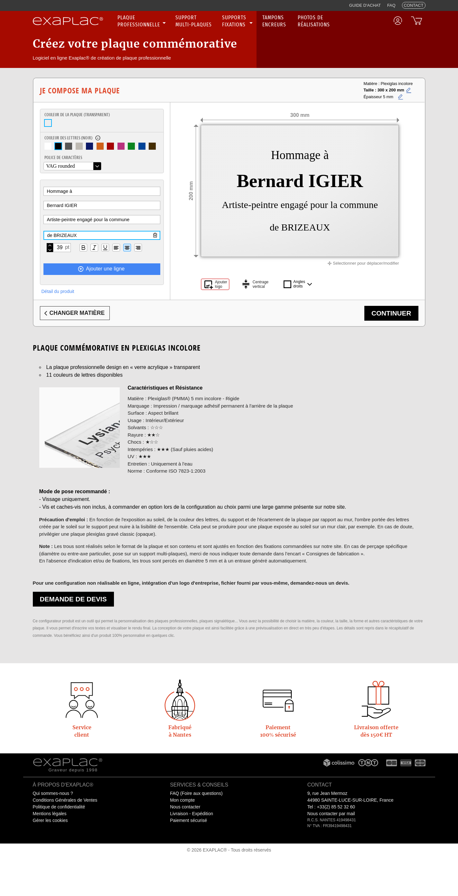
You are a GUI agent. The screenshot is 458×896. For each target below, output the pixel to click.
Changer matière (73, 313)
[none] (142, 21)
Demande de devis (73, 599)
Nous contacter (185, 806)
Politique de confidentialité (59, 806)
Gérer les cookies (50, 820)
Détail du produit (58, 291)
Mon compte (182, 800)
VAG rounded (60, 166)
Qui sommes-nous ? (53, 793)
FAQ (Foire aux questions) (196, 793)
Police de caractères (63, 157)
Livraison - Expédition (191, 813)
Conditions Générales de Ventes (65, 800)
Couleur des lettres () (68, 138)
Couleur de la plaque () (77, 115)
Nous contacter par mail (331, 813)
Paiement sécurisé (188, 820)
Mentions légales (50, 813)
